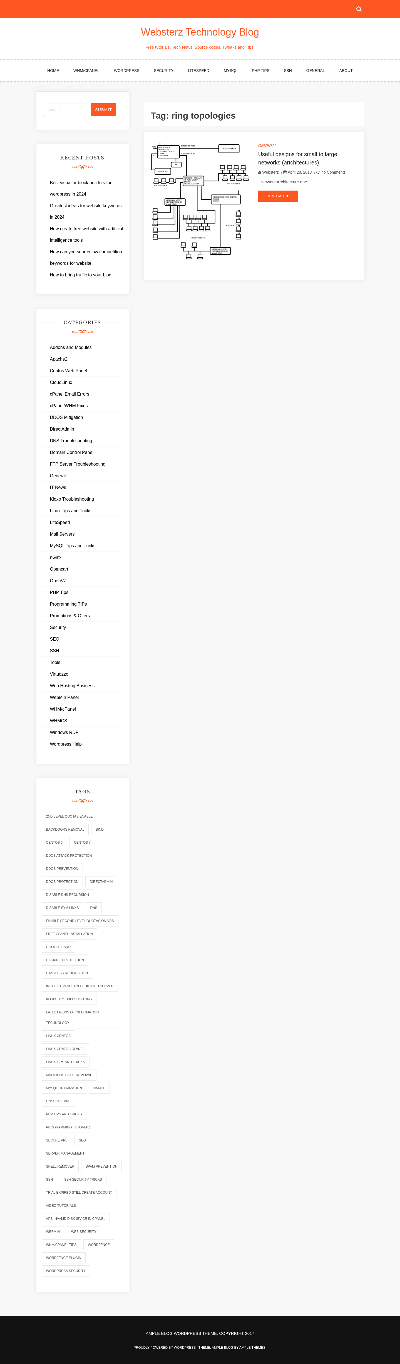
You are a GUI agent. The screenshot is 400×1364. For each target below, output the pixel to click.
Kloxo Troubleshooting (72, 499)
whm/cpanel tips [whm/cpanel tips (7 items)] (61, 1245)
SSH (288, 70)
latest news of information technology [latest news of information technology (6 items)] (72, 1017)
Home (53, 70)
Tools (55, 662)
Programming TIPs (68, 604)
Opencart (59, 569)
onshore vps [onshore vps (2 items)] (58, 1101)
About (346, 70)
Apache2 (59, 359)
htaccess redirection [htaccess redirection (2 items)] (67, 973)
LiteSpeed (198, 70)
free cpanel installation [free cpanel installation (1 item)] (69, 934)
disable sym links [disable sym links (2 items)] (62, 908)
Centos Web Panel (68, 370)
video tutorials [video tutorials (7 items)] (61, 1206)
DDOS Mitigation (66, 417)
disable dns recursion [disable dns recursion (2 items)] (67, 895)
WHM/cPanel (86, 70)
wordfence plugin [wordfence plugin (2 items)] (63, 1258)
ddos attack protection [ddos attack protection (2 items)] (69, 856)
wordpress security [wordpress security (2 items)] (66, 1271)
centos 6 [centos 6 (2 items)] (54, 843)
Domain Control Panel (72, 452)
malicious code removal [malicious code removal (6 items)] (69, 1075)
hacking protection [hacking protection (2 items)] (65, 960)
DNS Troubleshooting (71, 440)
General (315, 70)
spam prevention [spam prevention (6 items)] (101, 1166)
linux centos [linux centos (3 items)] (58, 1036)
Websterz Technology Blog (200, 32)
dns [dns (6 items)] (93, 908)
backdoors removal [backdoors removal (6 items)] (65, 829)
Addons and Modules (71, 347)
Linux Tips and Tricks (70, 510)
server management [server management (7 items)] (65, 1153)
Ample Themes (252, 1348)
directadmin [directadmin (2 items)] (101, 882)
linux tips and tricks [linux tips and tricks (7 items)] (65, 1062)
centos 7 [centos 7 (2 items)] (82, 843)
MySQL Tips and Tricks (73, 545)
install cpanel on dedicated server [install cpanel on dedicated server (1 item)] (80, 986)
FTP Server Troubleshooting (78, 464)
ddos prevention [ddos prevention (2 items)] (62, 869)
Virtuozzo (59, 674)
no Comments (331, 172)
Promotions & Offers (70, 615)
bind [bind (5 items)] (100, 829)
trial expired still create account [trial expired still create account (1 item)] (79, 1193)
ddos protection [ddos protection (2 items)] (62, 882)
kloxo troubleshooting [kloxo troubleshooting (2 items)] (69, 999)
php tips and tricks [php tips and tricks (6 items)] (64, 1114)
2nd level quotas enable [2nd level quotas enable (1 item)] (69, 816)
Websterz (270, 172)
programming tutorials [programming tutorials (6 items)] (69, 1127)
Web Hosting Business (72, 685)
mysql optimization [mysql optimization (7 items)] (64, 1088)
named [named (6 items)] (99, 1088)
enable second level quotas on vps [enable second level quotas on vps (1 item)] (80, 921)
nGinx (56, 557)
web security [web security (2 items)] (83, 1232)
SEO (54, 639)
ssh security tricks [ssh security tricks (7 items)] (83, 1179)
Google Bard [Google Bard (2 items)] (58, 947)
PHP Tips (260, 70)
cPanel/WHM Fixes (69, 405)
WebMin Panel (64, 697)
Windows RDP (64, 732)
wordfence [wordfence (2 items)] (99, 1245)
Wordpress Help (66, 744)
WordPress (127, 70)
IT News (58, 487)
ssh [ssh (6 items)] (49, 1179)
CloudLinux (61, 382)
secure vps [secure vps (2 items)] (57, 1140)
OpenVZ (58, 580)
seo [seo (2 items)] (82, 1140)
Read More (278, 196)
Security (163, 70)
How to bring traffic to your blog (80, 275)
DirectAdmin (62, 429)
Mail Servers (62, 534)
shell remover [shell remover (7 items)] (60, 1166)
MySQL (230, 70)
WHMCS (58, 720)
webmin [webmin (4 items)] (53, 1232)
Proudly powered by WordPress (165, 1348)
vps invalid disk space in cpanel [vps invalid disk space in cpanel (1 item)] (75, 1219)
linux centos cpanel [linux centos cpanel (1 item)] (65, 1049)
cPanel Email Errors (69, 394)
